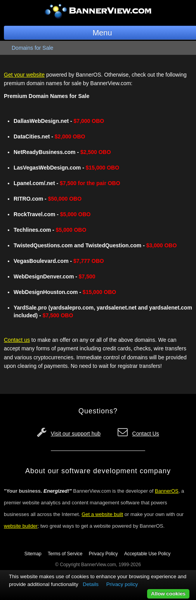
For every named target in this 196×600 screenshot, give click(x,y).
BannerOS (167, 491)
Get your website (24, 75)
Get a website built (102, 514)
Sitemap (33, 553)
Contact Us (145, 433)
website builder (21, 526)
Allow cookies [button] (168, 594)
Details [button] (91, 584)
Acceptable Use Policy (147, 553)
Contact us (17, 340)
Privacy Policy (103, 553)
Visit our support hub (76, 433)
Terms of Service (65, 553)
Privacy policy (122, 584)
